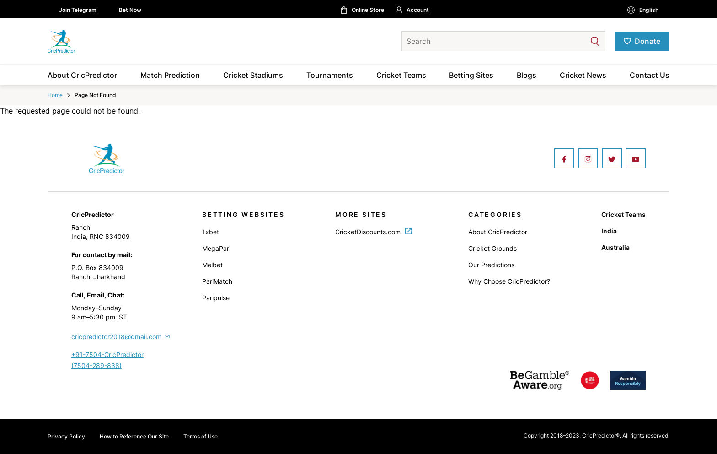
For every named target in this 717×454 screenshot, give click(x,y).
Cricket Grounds (492, 248)
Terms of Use (200, 436)
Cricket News (583, 75)
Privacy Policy (66, 436)
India (609, 231)
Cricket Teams (401, 75)
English (648, 9)
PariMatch (217, 281)
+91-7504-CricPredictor (107, 354)
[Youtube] (635, 159)
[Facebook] (564, 159)
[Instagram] (588, 159)
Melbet (212, 265)
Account (418, 9)
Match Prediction (170, 75)
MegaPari (216, 248)
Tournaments (329, 75)
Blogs (526, 75)
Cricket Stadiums (253, 75)
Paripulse (216, 298)
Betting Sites (471, 75)
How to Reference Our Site (134, 436)
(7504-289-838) (96, 365)
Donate (647, 41)
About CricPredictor (82, 75)
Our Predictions (491, 265)
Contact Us (649, 75)
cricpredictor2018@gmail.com (121, 336)
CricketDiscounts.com (373, 232)
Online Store (368, 9)
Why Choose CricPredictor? (509, 281)
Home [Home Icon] (55, 95)
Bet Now (130, 9)
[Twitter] (611, 159)
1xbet (210, 232)
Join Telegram (77, 9)
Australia (615, 247)
